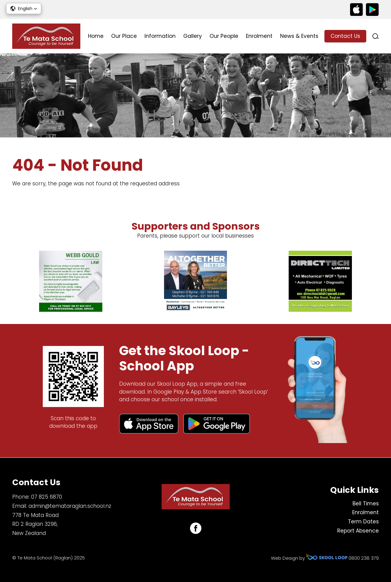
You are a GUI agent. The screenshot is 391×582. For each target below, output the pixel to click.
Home (96, 36)
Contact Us (345, 36)
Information (160, 36)
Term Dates (363, 521)
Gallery (192, 36)
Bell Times (366, 503)
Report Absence (358, 530)
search (375, 36)
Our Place (124, 36)
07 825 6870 (46, 496)
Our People (224, 36)
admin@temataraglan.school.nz (69, 506)
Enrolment (259, 36)
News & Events (299, 36)
